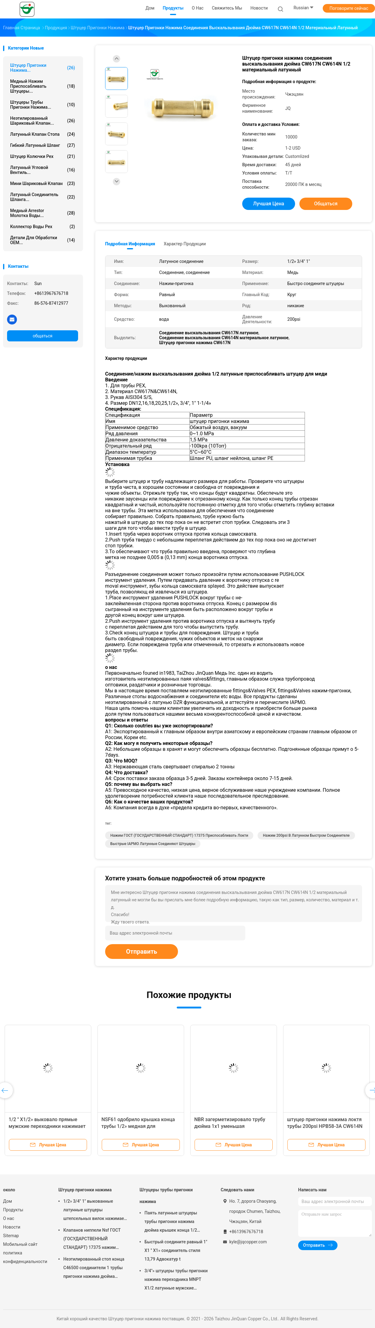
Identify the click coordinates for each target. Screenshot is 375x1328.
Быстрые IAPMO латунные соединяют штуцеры (152, 844)
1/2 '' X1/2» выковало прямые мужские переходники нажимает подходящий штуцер (47, 1126)
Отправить (141, 951)
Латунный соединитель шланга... (42, 197)
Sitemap (11, 1235)
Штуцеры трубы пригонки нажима (166, 1195)
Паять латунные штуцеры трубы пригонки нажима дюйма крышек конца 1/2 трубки (170, 1222)
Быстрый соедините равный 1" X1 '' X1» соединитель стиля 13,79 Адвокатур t (175, 1250)
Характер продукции (185, 243)
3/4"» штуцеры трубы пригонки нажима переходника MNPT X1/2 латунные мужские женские (176, 1280)
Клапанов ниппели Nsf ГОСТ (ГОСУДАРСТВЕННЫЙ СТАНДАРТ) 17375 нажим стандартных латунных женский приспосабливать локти (91, 1240)
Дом (7, 1201)
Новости (11, 1227)
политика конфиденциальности (24, 1257)
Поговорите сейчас (349, 8)
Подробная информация (130, 243)
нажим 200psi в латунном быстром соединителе (306, 835)
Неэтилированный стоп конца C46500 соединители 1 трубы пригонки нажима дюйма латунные (93, 1269)
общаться (42, 335)
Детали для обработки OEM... (42, 240)
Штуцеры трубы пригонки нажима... (42, 105)
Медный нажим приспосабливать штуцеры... (42, 86)
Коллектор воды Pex (42, 226)
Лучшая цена (268, 204)
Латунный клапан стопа (42, 134)
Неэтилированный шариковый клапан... (42, 121)
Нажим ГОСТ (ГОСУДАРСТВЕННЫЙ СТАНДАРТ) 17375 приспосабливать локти (179, 835)
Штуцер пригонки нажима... (42, 68)
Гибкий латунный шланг (42, 145)
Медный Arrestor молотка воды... (42, 213)
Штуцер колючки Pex (42, 156)
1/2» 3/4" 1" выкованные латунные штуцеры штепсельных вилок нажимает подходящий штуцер (94, 1211)
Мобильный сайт (20, 1244)
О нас (8, 1218)
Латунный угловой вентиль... (42, 170)
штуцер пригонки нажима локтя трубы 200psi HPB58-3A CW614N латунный (324, 1126)
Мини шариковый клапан (42, 183)
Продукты (13, 1209)
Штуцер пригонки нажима (85, 1189)
